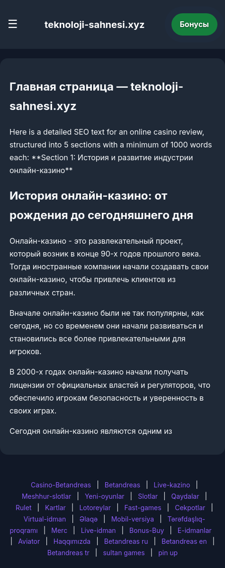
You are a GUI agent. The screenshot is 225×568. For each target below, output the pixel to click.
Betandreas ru (126, 541)
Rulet (23, 508)
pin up (168, 553)
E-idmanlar (195, 530)
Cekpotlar (190, 508)
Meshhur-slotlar (46, 496)
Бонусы (194, 24)
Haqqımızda (72, 541)
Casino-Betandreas (61, 485)
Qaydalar (185, 496)
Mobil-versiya (132, 519)
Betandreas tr (68, 553)
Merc (59, 530)
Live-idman (98, 530)
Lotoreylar (95, 508)
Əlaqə (89, 519)
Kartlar (55, 508)
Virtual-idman (45, 519)
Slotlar (148, 496)
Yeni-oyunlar (105, 496)
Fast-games (142, 508)
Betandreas (122, 485)
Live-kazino (172, 485)
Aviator (29, 541)
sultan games (123, 553)
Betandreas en (184, 541)
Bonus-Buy (146, 530)
